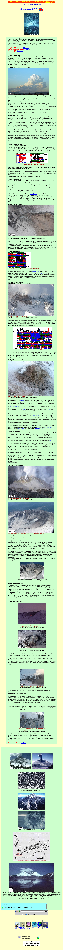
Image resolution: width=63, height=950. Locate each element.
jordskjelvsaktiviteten (42, 273)
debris (48, 409)
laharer (24, 409)
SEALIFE (34, 927)
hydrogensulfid (39, 428)
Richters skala (35, 271)
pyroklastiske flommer (16, 406)
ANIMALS (17, 927)
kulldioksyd (21, 428)
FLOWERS (28, 927)
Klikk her (23, 743)
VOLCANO (45, 927)
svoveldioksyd (33, 194)
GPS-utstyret (36, 415)
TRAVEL (39, 927)
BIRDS (22, 927)
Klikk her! (26, 48)
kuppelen (22, 400)
